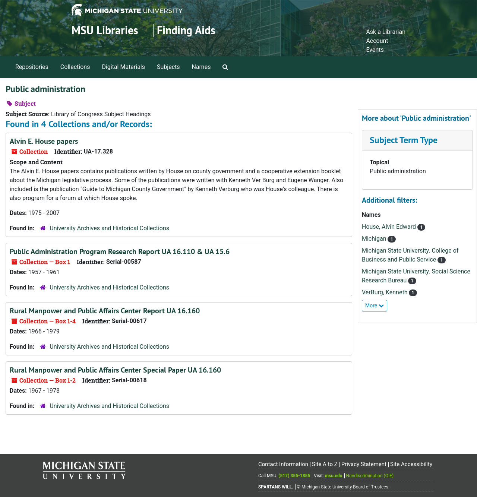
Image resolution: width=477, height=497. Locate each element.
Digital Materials (123, 66)
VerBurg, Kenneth (385, 292)
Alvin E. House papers (44, 141)
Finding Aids (186, 30)
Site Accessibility (411, 464)
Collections (75, 66)
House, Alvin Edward (389, 226)
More (374, 305)
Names (201, 66)
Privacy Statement (363, 464)
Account (377, 40)
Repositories (31, 66)
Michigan (375, 238)
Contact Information (283, 464)
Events (374, 49)
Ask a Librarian (385, 31)
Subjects (168, 66)
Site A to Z (325, 464)
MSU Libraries (105, 30)
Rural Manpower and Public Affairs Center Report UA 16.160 (105, 311)
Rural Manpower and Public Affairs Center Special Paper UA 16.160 (115, 370)
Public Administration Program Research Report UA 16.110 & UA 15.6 (120, 251)
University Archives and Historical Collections (109, 228)
